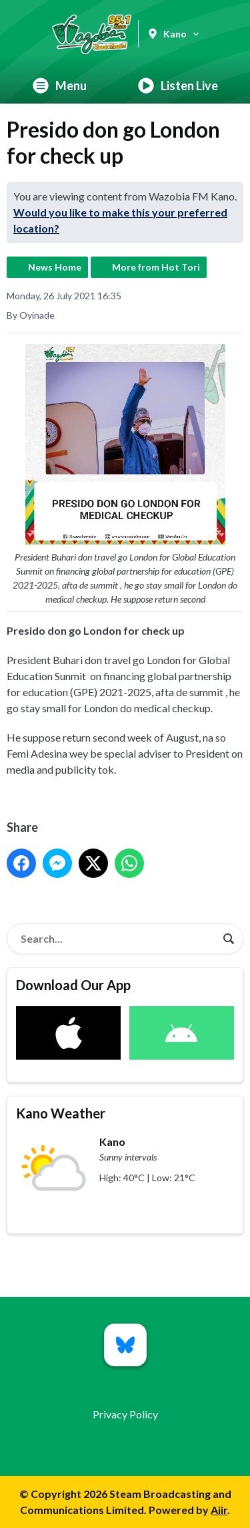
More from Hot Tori (156, 267)
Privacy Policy (125, 1414)
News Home (54, 267)
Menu (60, 86)
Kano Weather (60, 1113)
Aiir (219, 1509)
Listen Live (178, 86)
